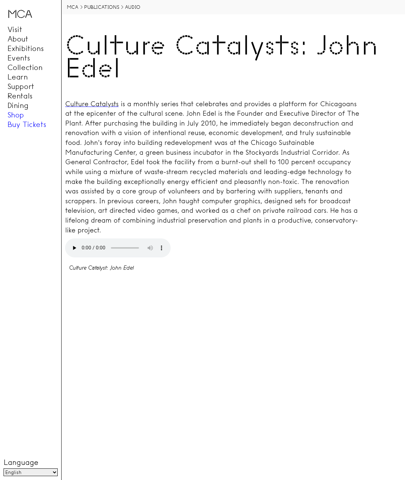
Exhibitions (25, 48)
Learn (17, 76)
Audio (132, 7)
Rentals (20, 95)
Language (21, 462)
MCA (72, 7)
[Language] (30, 472)
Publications (101, 7)
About (17, 38)
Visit (14, 29)
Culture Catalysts (92, 104)
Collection (25, 67)
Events (18, 57)
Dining (18, 105)
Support (20, 86)
